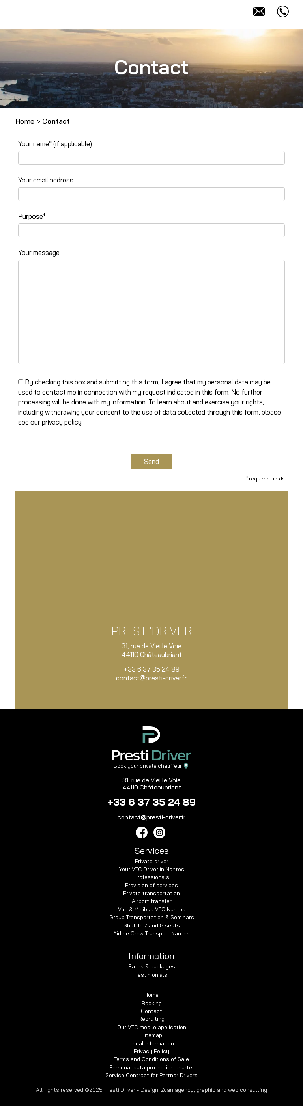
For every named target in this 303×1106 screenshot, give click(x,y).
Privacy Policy (151, 1051)
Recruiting (151, 1018)
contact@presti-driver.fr (151, 678)
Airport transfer (152, 900)
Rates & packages (151, 966)
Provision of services (151, 885)
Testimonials (151, 974)
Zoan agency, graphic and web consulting (214, 1089)
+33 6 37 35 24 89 (152, 669)
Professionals (151, 876)
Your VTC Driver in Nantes (151, 869)
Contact (151, 1010)
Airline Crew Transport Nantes (151, 933)
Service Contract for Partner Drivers (151, 1075)
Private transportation (151, 893)
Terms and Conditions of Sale (151, 1059)
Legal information (151, 1043)
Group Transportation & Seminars (151, 917)
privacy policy (62, 422)
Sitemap (151, 1035)
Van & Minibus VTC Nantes (151, 909)
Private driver (151, 861)
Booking (152, 1003)
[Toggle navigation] (20, 11)
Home (24, 121)
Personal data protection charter (151, 1067)
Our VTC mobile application (151, 1027)
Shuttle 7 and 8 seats (151, 925)
